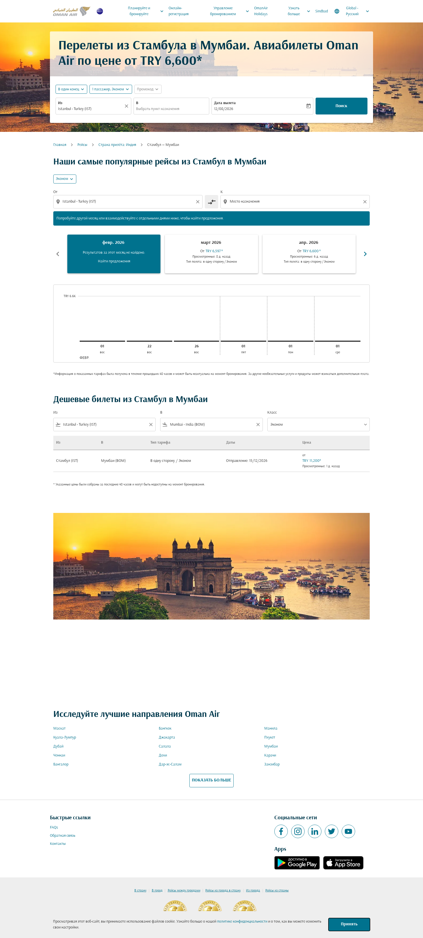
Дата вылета (225, 103)
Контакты (58, 844)
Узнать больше (300, 11)
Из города (253, 890)
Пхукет (269, 737)
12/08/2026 (223, 109)
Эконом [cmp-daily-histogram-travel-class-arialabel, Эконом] (62, 179)
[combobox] (90, 109)
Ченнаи (59, 755)
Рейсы (82, 145)
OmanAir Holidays (261, 11)
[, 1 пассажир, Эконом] (108, 89)
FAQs (54, 827)
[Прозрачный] (127, 106)
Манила (270, 728)
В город (157, 890)
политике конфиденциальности (242, 921)
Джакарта (167, 737)
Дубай (58, 746)
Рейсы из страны (277, 890)
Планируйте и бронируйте (147, 11)
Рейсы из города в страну (223, 890)
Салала (165, 746)
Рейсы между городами (184, 890)
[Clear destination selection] (365, 201)
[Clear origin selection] (198, 201)
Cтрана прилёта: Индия (117, 145)
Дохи (163, 755)
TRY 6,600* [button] (171, 61)
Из (60, 103)
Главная (59, 145)
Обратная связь (62, 836)
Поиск (341, 106)
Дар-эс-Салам (170, 764)
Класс (272, 412)
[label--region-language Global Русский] (352, 11)
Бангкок (165, 728)
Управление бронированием (231, 11)
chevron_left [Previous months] (57, 253)
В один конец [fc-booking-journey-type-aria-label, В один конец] (68, 89)
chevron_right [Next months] (365, 253)
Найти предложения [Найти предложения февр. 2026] (114, 261)
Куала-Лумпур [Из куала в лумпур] (64, 737)
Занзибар (272, 764)
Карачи (270, 755)
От (55, 192)
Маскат (59, 728)
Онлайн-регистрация (178, 11)
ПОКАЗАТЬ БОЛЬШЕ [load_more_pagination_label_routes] (211, 780)
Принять (349, 924)
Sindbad (321, 11)
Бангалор (60, 764)
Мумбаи (271, 746)
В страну (140, 890)
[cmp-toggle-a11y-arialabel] (211, 201)
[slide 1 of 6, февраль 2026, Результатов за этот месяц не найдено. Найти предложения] (113, 254)
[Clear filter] (150, 424)
